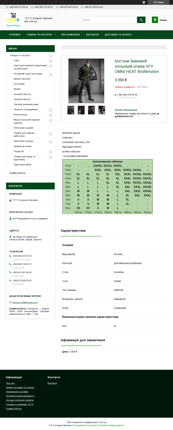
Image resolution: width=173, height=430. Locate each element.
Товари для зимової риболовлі (24, 134)
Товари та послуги (19, 55)
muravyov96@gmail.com (25, 302)
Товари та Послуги (39, 34)
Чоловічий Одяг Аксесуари (28, 73)
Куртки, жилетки (22, 79)
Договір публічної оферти (19, 400)
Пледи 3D (19, 151)
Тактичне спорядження (26, 109)
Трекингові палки (22, 146)
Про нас (10, 383)
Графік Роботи (13, 408)
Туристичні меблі (22, 164)
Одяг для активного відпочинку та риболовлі (30, 67)
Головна (14, 34)
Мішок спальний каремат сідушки (27, 121)
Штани (17, 89)
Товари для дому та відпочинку (24, 158)
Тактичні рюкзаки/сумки (26, 104)
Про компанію (70, 34)
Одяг (16, 60)
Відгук (123, 43)
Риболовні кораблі (23, 128)
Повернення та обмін (23, 43)
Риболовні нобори (23, 141)
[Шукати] (141, 20)
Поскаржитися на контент (85, 425)
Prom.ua (102, 422)
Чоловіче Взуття (22, 94)
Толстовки (19, 84)
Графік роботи (17, 173)
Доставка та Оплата (118, 34)
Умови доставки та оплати (20, 387)
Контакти (92, 34)
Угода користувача (100, 43)
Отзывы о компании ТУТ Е (20, 404)
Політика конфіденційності (62, 43)
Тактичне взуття (22, 99)
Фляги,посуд (20, 114)
